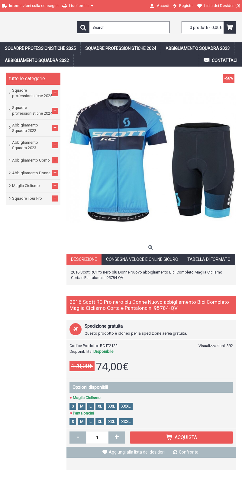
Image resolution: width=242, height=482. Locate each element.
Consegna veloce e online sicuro (142, 259)
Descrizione (84, 259)
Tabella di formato (209, 259)
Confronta (188, 452)
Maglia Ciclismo (87, 397)
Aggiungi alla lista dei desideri (137, 452)
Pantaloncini (83, 413)
